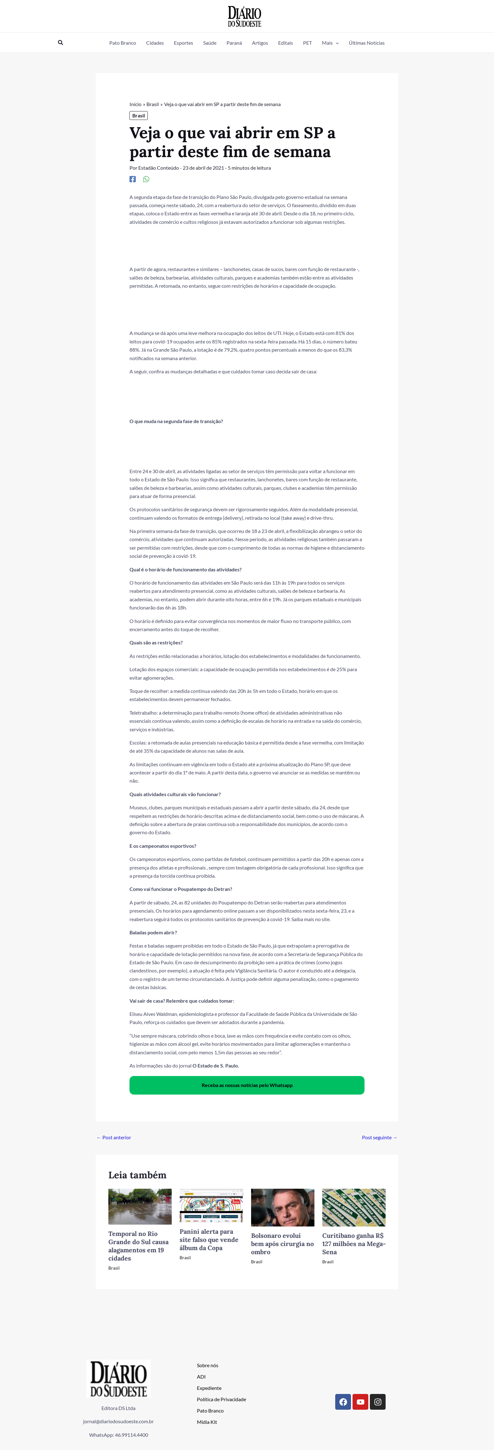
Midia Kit (207, 1422)
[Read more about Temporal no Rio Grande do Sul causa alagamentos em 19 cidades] (140, 1206)
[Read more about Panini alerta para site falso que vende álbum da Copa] (211, 1205)
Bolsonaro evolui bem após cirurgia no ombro (282, 1243)
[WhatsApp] (146, 178)
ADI (201, 1376)
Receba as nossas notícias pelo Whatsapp (247, 1085)
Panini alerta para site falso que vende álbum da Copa (209, 1239)
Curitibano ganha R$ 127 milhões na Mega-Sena (354, 1243)
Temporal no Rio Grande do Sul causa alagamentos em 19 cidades (138, 1245)
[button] (61, 43)
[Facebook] (132, 178)
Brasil (138, 115)
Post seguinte (380, 1137)
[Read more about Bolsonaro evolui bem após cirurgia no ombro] (282, 1206)
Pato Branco (210, 1410)
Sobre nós (207, 1365)
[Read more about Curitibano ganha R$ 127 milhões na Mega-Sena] (354, 1206)
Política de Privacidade (221, 1399)
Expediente (209, 1388)
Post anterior (113, 1137)
